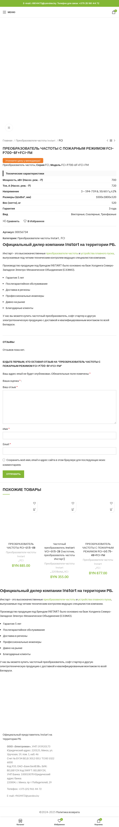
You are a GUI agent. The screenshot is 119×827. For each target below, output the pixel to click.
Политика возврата (68, 812)
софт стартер (76, 315)
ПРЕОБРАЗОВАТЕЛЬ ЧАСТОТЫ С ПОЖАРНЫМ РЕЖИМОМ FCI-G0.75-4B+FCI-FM (97, 549)
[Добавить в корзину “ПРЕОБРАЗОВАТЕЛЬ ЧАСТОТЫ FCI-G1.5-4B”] (34, 509)
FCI (61, 140)
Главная (8, 140)
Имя (6, 428)
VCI (66, 571)
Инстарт (8, 253)
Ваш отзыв (10, 387)
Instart (72, 244)
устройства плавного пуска (97, 253)
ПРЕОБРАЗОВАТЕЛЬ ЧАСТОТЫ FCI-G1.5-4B (21, 545)
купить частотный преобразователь (45, 315)
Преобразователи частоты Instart (36, 140)
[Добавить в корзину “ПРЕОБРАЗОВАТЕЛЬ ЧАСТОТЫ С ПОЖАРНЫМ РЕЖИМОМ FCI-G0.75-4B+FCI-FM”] (111, 509)
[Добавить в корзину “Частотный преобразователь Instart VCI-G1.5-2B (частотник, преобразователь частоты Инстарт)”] (73, 509)
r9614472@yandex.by (44, 3)
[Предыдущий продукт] (107, 140)
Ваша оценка (12, 380)
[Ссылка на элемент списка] (30, 789)
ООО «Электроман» (19, 746)
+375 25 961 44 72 (89, 3)
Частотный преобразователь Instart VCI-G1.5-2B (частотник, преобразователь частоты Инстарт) (59, 551)
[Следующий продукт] (114, 140)
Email (7, 444)
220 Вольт (57, 571)
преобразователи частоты (62, 253)
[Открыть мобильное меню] (9, 12)
